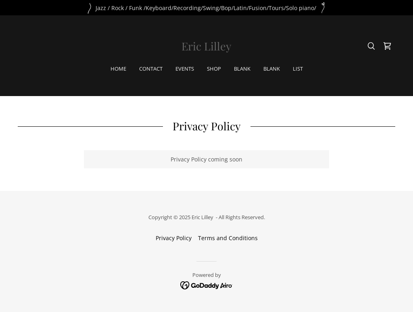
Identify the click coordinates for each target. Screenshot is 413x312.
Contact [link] (151, 68)
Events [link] (184, 68)
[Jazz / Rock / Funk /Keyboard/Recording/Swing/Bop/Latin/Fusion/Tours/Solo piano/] (206, 8)
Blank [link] (242, 68)
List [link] (298, 68)
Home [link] (118, 68)
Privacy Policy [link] (174, 238)
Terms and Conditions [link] (228, 238)
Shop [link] (214, 68)
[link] (206, 48)
